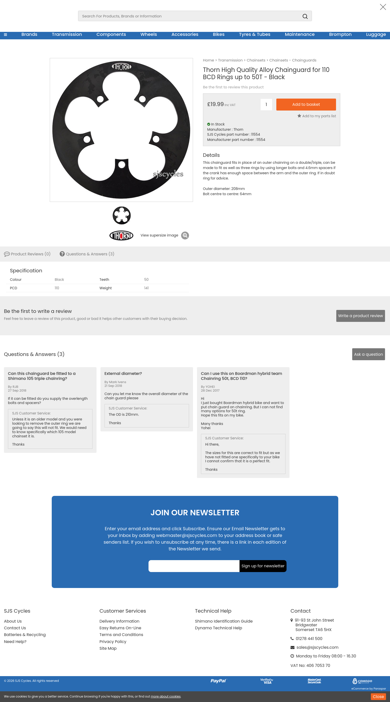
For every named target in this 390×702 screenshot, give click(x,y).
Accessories (184, 34)
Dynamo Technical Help (218, 628)
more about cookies (166, 696)
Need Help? (15, 641)
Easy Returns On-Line (120, 628)
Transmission (67, 34)
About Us (13, 621)
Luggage (376, 34)
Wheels (149, 34)
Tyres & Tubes (254, 34)
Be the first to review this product (233, 87)
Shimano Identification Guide (224, 621)
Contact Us (15, 628)
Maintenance (300, 34)
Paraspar (380, 689)
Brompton (340, 34)
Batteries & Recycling (25, 635)
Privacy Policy (112, 641)
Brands (29, 34)
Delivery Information (119, 621)
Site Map (108, 648)
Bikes (219, 34)
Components (111, 34)
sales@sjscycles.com (317, 647)
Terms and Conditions (121, 635)
